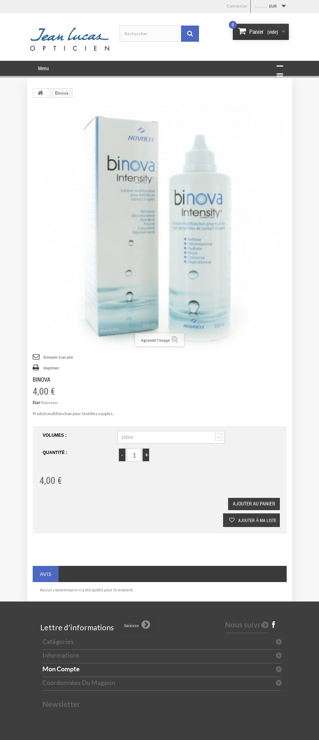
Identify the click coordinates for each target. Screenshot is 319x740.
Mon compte (61, 669)
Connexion (237, 6)
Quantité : (55, 452)
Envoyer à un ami (58, 357)
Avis (45, 574)
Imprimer (51, 368)
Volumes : (55, 435)
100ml (127, 437)
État (36, 402)
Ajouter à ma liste (256, 520)
